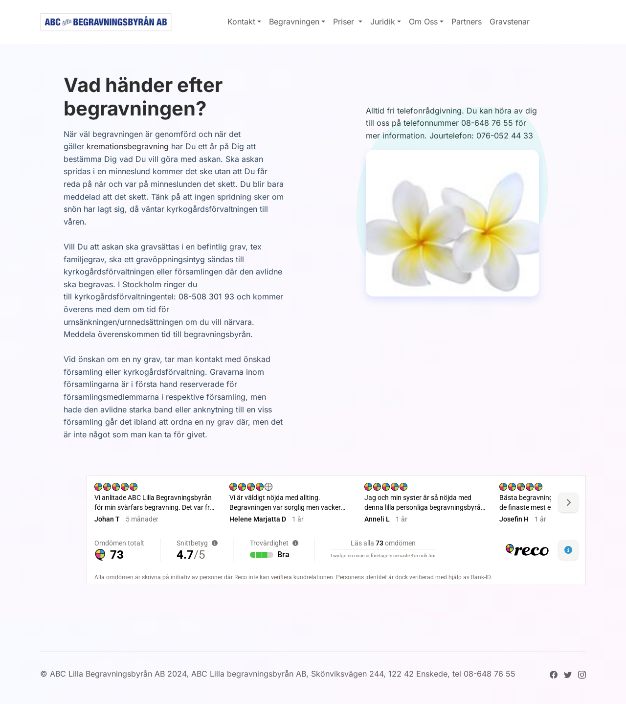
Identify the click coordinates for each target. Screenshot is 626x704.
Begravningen (294, 21)
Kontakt (241, 21)
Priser (345, 21)
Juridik (382, 21)
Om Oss (423, 21)
